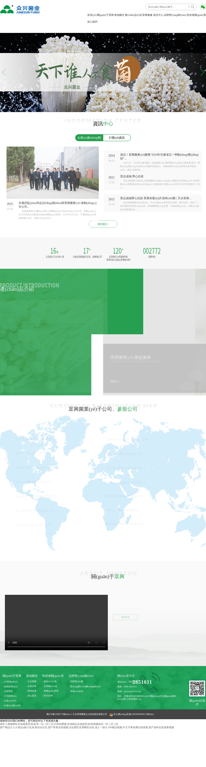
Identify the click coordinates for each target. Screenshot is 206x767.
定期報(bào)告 (50, 686)
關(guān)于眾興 (105, 15)
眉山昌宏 (32, 696)
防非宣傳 (48, 696)
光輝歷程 (8, 691)
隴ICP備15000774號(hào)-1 (60, 714)
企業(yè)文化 (10, 701)
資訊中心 (158, 15)
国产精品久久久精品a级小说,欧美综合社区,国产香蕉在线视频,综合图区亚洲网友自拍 (47, 727)
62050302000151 (139, 714)
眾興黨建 (147, 15)
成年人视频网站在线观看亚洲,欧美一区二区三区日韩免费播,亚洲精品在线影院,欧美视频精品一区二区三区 (59, 724)
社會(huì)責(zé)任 (12, 705)
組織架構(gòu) (11, 686)
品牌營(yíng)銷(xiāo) (175, 15)
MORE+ (103, 224)
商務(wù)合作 (76, 691)
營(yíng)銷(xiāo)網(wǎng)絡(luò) (85, 686)
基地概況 (119, 15)
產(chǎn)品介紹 (133, 15)
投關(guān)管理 (51, 691)
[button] (202, 72)
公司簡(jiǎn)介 (11, 682)
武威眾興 (32, 686)
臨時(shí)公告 (50, 681)
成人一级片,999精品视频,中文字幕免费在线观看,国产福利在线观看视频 (134, 727)
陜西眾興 (32, 691)
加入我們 (92, 21)
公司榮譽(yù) (10, 696)
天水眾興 (32, 681)
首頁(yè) (91, 15)
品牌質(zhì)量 (76, 681)
